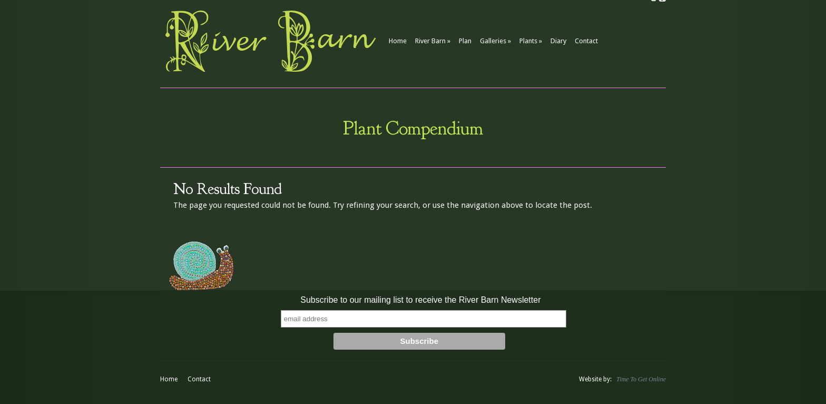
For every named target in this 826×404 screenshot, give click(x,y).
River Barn (432, 41)
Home (398, 41)
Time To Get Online (641, 379)
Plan (465, 41)
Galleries (495, 41)
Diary (558, 41)
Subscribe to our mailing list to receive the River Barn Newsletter (420, 299)
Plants (530, 41)
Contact (586, 41)
